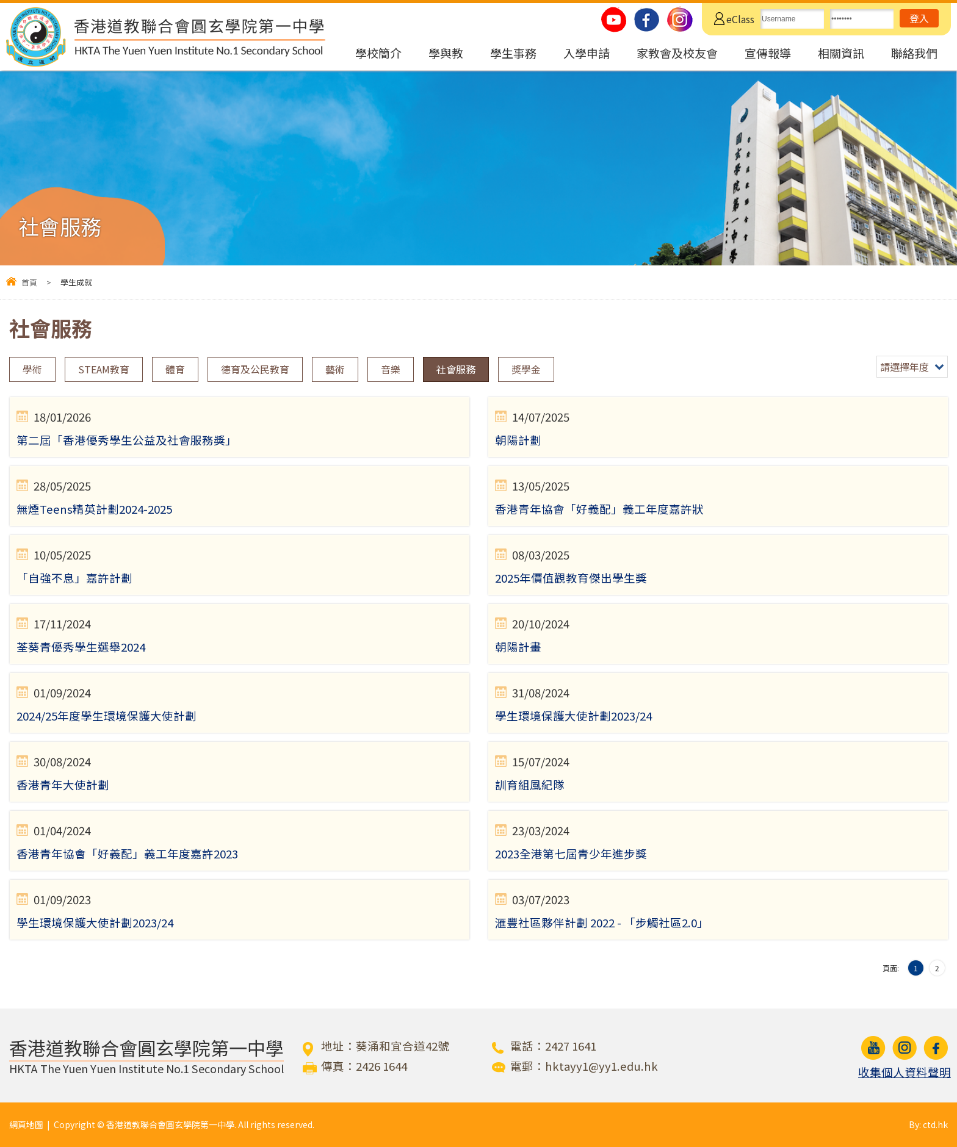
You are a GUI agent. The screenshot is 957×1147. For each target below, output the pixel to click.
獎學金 (526, 369)
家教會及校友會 (677, 53)
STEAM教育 (103, 369)
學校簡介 (378, 53)
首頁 (29, 282)
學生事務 (513, 53)
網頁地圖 (26, 1124)
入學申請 (586, 53)
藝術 (335, 369)
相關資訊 (841, 53)
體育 (175, 369)
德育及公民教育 (255, 369)
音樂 (390, 369)
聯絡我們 (914, 53)
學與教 (445, 53)
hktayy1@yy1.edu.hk (601, 1066)
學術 (32, 369)
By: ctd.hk (928, 1124)
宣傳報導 (768, 53)
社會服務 (455, 369)
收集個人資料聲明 (904, 1072)
